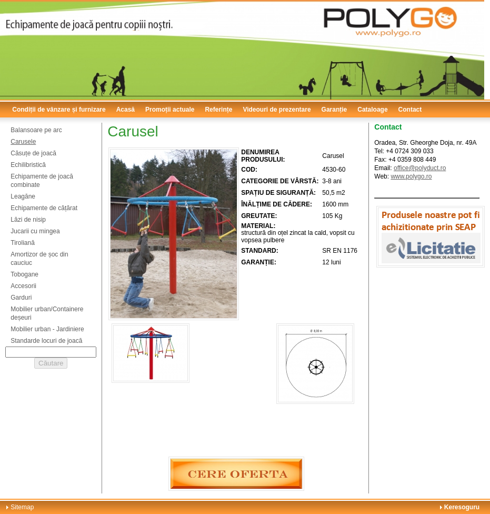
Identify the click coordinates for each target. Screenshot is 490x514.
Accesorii (23, 286)
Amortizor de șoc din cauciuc (39, 258)
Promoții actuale (169, 109)
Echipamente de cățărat (44, 208)
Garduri (21, 297)
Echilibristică (28, 165)
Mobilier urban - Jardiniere (47, 329)
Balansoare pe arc (36, 130)
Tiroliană (23, 242)
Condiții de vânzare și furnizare (58, 109)
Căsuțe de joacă (33, 153)
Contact (410, 109)
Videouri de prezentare (277, 109)
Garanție (334, 109)
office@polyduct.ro (420, 168)
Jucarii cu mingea (35, 231)
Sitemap (22, 507)
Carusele (23, 141)
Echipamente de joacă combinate (42, 181)
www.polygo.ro (411, 176)
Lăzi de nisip (28, 219)
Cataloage (372, 109)
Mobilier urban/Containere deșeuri (47, 313)
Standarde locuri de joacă (46, 340)
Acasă (125, 109)
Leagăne (23, 196)
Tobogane (24, 274)
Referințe (218, 109)
